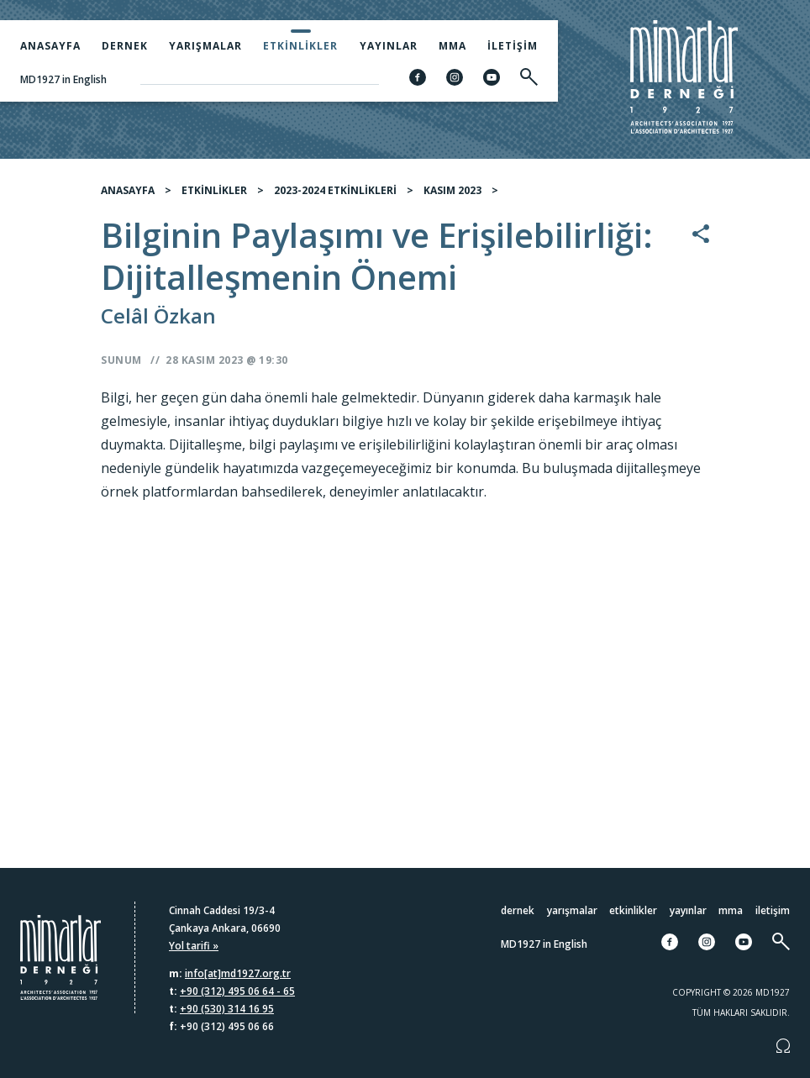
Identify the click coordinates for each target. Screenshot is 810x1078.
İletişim (512, 46)
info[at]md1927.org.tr (238, 973)
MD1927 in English (63, 79)
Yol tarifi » (193, 946)
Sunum (121, 360)
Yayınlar (389, 46)
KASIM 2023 (452, 190)
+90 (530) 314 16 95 (227, 1009)
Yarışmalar (205, 46)
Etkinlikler (300, 46)
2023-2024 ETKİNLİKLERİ (335, 190)
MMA (452, 46)
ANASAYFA (128, 190)
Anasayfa (50, 46)
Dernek (125, 46)
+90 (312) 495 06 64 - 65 (237, 991)
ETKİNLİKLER (214, 190)
